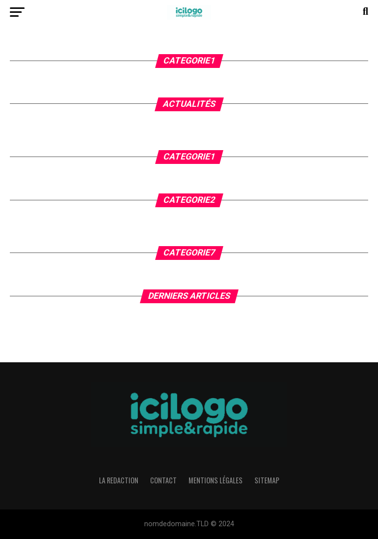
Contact (163, 480)
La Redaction (118, 480)
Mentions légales (216, 480)
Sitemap (267, 480)
